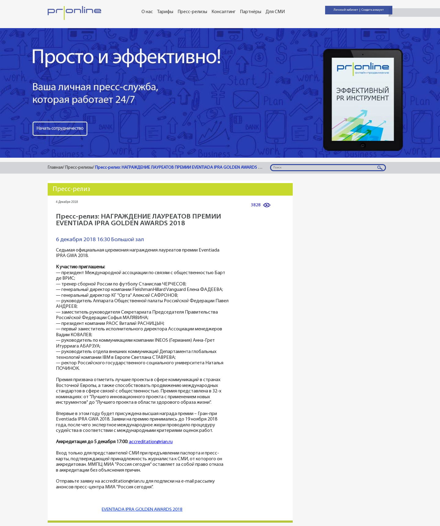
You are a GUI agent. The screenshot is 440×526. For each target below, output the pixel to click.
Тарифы (165, 11)
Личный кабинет (346, 10)
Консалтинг (223, 11)
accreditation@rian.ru (151, 442)
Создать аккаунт (372, 10)
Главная (55, 168)
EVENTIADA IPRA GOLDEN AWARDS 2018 (142, 509)
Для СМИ (275, 11)
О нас (147, 11)
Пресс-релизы (192, 11)
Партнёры (250, 11)
